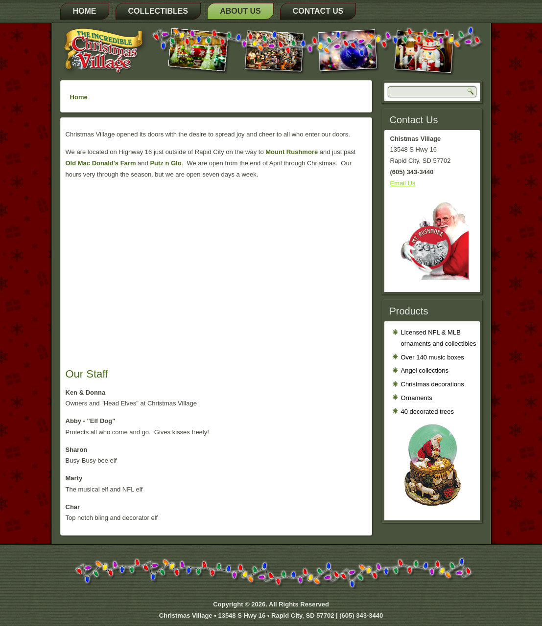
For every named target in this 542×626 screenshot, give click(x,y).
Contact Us (318, 11)
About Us (240, 11)
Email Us (403, 183)
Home (84, 11)
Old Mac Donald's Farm (101, 163)
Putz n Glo (165, 163)
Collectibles (158, 11)
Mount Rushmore (291, 152)
